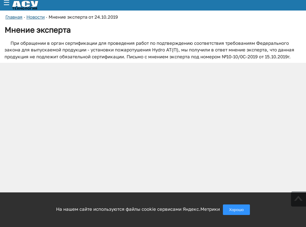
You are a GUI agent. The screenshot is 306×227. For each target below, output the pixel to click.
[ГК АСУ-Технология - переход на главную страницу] (32, 5)
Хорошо (236, 209)
